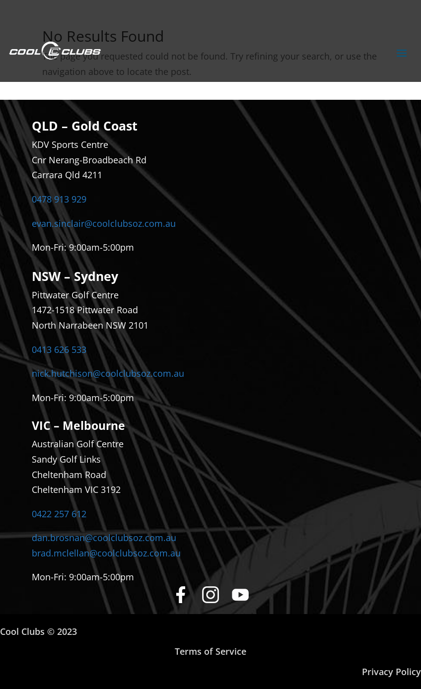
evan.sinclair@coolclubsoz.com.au (104, 223)
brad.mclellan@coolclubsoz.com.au (106, 553)
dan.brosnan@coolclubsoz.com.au (104, 538)
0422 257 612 (59, 514)
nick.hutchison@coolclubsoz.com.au (108, 373)
